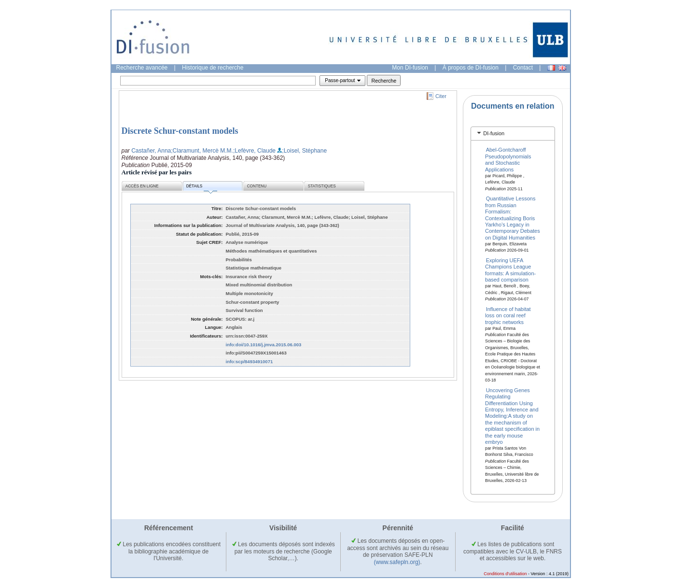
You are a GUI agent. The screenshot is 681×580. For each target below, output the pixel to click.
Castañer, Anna (151, 150)
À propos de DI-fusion (471, 67)
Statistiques (322, 186)
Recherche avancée (142, 67)
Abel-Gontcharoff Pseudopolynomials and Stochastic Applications (508, 159)
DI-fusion (493, 133)
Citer (440, 96)
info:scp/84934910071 (249, 361)
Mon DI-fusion (410, 67)
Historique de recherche (212, 67)
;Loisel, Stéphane (304, 150)
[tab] (513, 134)
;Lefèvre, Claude (254, 150)
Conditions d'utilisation (505, 573)
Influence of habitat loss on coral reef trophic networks (508, 315)
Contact (523, 67)
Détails (201, 187)
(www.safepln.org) (397, 562)
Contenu (256, 186)
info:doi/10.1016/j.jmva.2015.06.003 (264, 344)
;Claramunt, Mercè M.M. (202, 150)
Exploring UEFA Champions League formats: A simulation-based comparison (510, 270)
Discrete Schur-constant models (180, 131)
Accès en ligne (142, 186)
